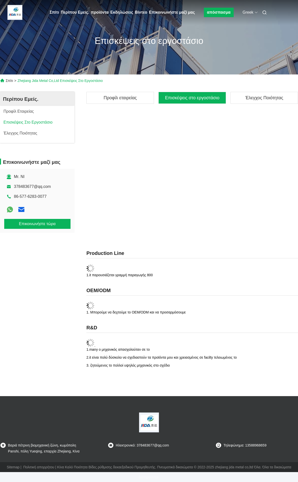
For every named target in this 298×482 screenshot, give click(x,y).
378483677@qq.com (32, 186)
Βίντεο (141, 12)
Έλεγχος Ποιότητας (264, 97)
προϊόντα (100, 12)
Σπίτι (54, 12)
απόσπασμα (218, 12)
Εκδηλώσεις (121, 12)
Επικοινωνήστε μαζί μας (172, 12)
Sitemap (13, 467)
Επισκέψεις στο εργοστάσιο (192, 97)
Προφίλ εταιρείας (120, 97)
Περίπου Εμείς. (75, 12)
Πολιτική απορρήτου (38, 467)
